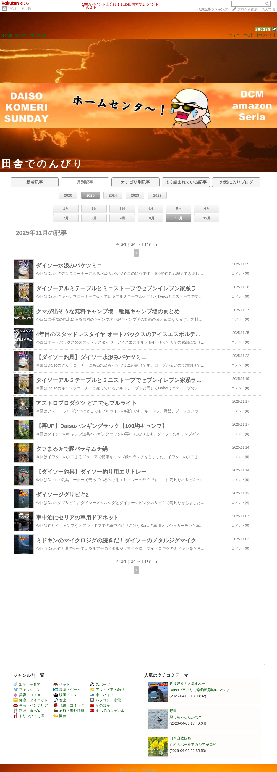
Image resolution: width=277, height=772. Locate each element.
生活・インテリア (30, 705)
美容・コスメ (27, 695)
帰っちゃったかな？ (185, 717)
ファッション (27, 690)
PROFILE (37, 35)
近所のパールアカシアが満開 (192, 744)
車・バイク (102, 695)
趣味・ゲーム (67, 690)
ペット (61, 684)
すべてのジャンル (107, 711)
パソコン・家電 (105, 700)
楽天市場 (268, 9)
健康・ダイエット (30, 700)
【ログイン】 (266, 35)
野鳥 (173, 711)
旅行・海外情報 (68, 711)
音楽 (59, 700)
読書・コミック (68, 705)
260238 (263, 29)
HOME (6, 35)
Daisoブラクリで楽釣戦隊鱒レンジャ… (201, 690)
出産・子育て (27, 684)
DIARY (21, 35)
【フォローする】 (239, 35)
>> (211, 9)
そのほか (100, 705)
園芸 (59, 716)
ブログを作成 (247, 9)
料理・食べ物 (27, 711)
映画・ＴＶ (65, 695)
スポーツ (100, 684)
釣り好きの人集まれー (187, 683)
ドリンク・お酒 (28, 716)
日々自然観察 (180, 738)
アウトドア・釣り (21, 9)
